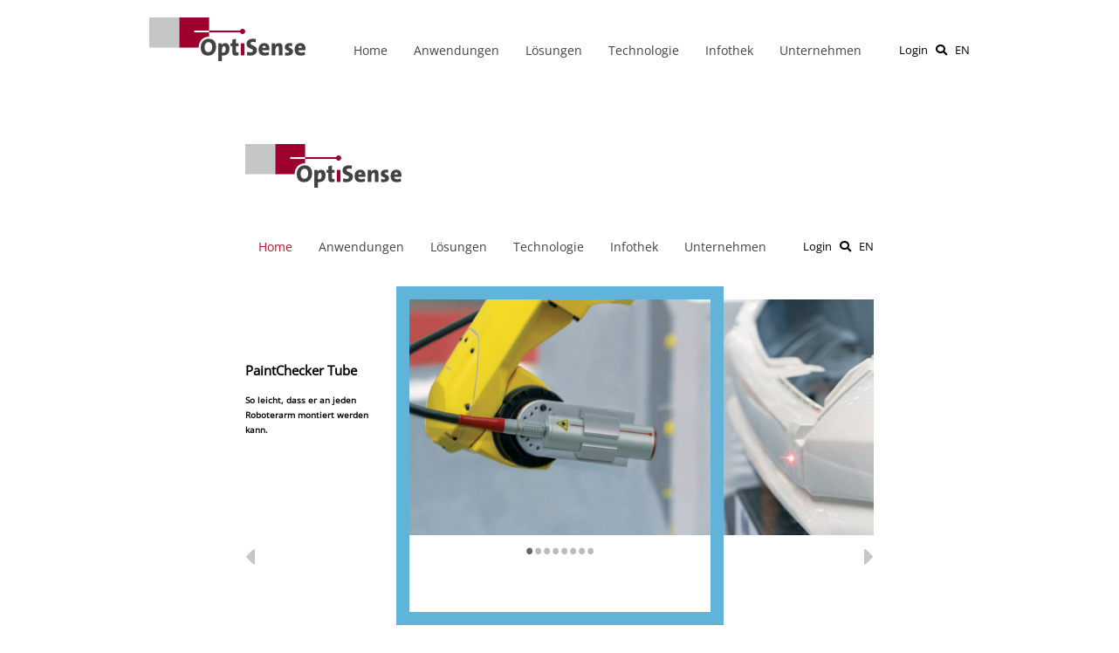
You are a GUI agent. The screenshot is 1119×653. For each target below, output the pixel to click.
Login (913, 50)
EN (962, 50)
